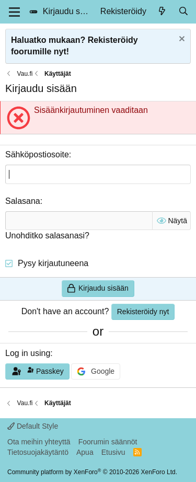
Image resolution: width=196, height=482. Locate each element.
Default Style (32, 426)
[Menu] (14, 12)
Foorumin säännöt (107, 442)
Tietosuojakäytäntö (37, 452)
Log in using (27, 353)
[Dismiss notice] (180, 40)
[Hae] (183, 11)
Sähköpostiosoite (37, 154)
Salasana (22, 201)
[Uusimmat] (162, 11)
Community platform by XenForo (92, 472)
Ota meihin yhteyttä (39, 442)
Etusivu (113, 452)
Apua (85, 452)
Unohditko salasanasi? (47, 235)
